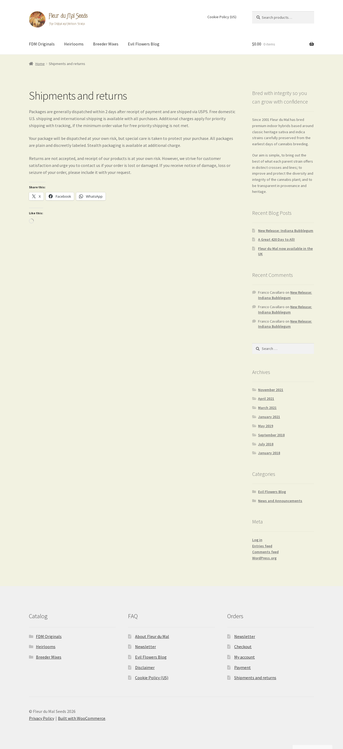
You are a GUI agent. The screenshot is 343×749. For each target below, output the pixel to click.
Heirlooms (74, 44)
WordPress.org (264, 558)
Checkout (243, 646)
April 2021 (266, 398)
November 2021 (270, 389)
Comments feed (265, 551)
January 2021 (269, 416)
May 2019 (265, 425)
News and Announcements (280, 500)
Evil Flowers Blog (143, 44)
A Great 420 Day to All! (276, 239)
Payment (242, 667)
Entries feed (262, 546)
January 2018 (269, 452)
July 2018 (265, 444)
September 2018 (271, 435)
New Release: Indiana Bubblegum (285, 230)
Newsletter (145, 646)
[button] (332, 707)
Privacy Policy (41, 718)
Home (40, 63)
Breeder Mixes (105, 44)
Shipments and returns (255, 677)
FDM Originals (42, 44)
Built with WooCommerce (81, 718)
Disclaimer (145, 667)
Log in (257, 539)
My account (244, 657)
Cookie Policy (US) (221, 16)
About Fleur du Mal (152, 636)
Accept (276, 733)
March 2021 (267, 407)
